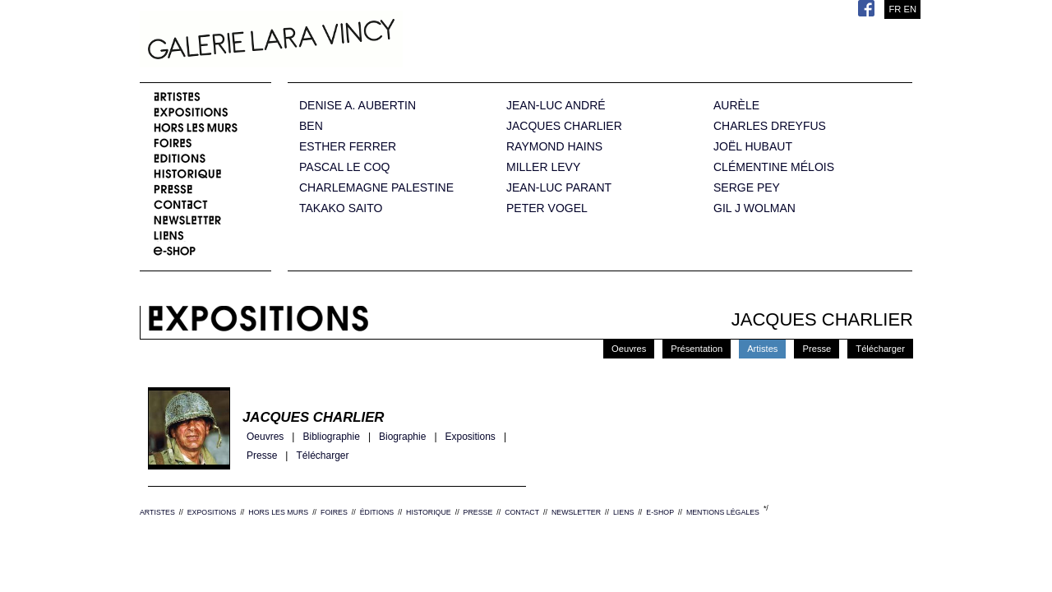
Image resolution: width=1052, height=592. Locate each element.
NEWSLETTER (576, 512)
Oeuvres (628, 349)
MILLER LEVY (543, 167)
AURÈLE (736, 105)
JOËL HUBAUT (752, 146)
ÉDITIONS (377, 512)
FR (894, 9)
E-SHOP (660, 512)
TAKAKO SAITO (340, 208)
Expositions (470, 437)
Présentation (696, 349)
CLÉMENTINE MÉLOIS (773, 167)
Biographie (402, 437)
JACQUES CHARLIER (564, 126)
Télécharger (880, 349)
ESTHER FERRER (347, 146)
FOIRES (334, 512)
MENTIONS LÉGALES (722, 512)
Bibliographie (330, 437)
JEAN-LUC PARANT (558, 188)
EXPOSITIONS (212, 512)
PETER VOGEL (547, 208)
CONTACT (522, 512)
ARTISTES (157, 512)
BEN (311, 126)
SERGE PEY (746, 188)
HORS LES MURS (278, 512)
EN (909, 9)
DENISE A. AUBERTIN (357, 105)
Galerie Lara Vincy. (353, 41)
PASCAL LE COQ (344, 167)
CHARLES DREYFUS (769, 126)
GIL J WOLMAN (754, 208)
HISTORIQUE (428, 512)
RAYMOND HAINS (554, 146)
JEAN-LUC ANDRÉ (556, 105)
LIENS (623, 512)
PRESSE (478, 512)
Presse (816, 349)
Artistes (762, 349)
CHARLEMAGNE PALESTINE (376, 188)
